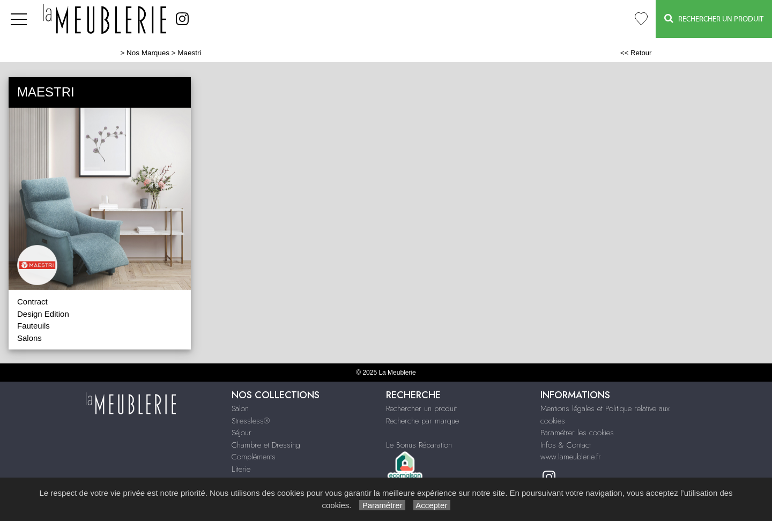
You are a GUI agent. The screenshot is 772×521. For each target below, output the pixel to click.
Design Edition (43, 313)
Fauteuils (33, 325)
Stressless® (251, 421)
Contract (32, 301)
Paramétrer (382, 505)
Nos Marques (148, 53)
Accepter (432, 505)
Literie (241, 469)
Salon (240, 408)
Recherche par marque (422, 421)
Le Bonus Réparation (419, 445)
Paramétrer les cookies (577, 432)
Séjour (241, 432)
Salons (29, 338)
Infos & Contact (565, 445)
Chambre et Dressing (266, 445)
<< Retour (636, 53)
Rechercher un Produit (713, 18)
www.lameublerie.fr (570, 457)
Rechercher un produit (421, 408)
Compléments (254, 457)
